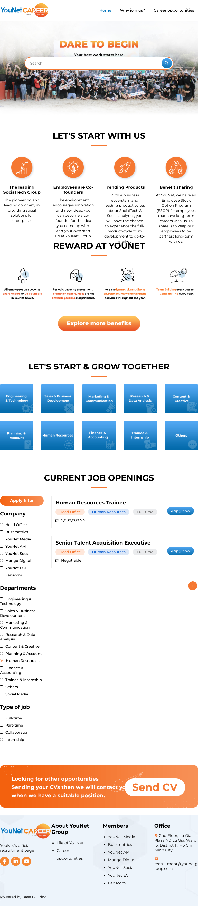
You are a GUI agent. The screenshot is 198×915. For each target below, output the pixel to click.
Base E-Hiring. (35, 897)
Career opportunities (174, 10)
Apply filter (22, 500)
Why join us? (132, 10)
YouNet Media (121, 836)
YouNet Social (121, 867)
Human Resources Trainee (90, 503)
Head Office (70, 512)
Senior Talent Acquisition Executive (102, 543)
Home (105, 10)
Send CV (154, 787)
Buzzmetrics (120, 844)
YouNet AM (119, 852)
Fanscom (117, 883)
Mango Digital (121, 859)
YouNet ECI (119, 875)
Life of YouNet (69, 842)
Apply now (180, 511)
